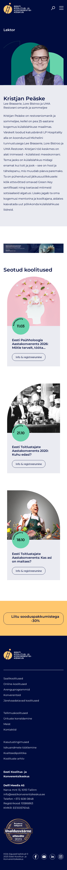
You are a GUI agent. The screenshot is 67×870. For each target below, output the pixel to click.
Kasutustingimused (16, 742)
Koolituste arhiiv (13, 758)
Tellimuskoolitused (15, 713)
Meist (6, 724)
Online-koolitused (15, 684)
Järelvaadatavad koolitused (21, 700)
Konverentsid (12, 695)
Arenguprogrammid (16, 689)
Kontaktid (9, 729)
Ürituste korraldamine (17, 718)
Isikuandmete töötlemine (20, 747)
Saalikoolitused (13, 678)
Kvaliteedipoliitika (14, 753)
